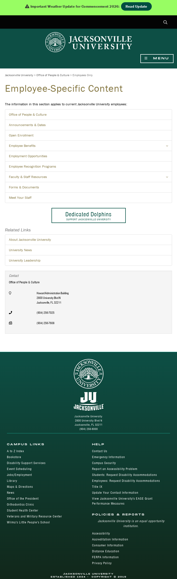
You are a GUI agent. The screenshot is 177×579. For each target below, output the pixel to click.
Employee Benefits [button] (90, 147)
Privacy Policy (102, 563)
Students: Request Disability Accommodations (124, 475)
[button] (165, 22)
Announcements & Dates (27, 125)
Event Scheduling (19, 469)
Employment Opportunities (28, 156)
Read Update (136, 6)
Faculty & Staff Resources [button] (90, 178)
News (10, 492)
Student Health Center (22, 510)
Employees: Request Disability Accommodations (126, 481)
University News (20, 250)
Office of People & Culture (52, 75)
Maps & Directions (20, 487)
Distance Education (105, 551)
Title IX (97, 487)
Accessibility (101, 533)
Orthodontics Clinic (20, 504)
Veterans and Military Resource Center (34, 516)
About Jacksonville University (30, 239)
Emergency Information (108, 457)
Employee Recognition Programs (32, 166)
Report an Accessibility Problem (114, 469)
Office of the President (23, 498)
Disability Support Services (26, 463)
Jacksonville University (19, 75)
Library (12, 481)
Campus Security (104, 463)
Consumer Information (108, 545)
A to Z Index (15, 451)
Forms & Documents (24, 187)
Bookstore (14, 457)
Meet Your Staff (20, 197)
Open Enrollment (21, 135)
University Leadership (24, 260)
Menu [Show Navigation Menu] (157, 58)
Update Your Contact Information (115, 492)
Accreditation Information (110, 539)
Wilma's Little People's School (28, 522)
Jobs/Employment (19, 475)
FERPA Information (105, 557)
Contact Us (99, 451)
